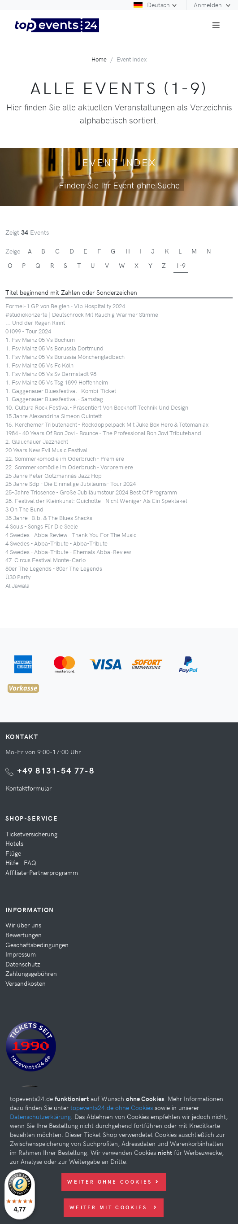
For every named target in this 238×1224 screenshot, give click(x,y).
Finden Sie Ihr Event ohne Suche (119, 185)
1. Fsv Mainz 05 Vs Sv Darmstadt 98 (50, 373)
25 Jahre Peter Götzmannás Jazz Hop (53, 475)
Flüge (13, 852)
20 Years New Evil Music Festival (46, 450)
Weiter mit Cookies (113, 1207)
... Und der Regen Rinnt (35, 322)
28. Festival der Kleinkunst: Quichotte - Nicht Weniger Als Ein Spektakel (96, 500)
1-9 (181, 265)
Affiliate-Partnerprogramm (41, 872)
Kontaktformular (28, 787)
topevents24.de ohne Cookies (111, 1107)
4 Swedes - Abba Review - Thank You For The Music (70, 534)
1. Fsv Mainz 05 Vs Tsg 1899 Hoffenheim (56, 382)
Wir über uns (23, 924)
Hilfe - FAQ (20, 862)
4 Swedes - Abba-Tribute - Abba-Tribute (56, 543)
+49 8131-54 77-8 (56, 770)
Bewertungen (23, 934)
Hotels (14, 843)
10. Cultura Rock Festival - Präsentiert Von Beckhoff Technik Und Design (96, 407)
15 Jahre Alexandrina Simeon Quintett (53, 416)
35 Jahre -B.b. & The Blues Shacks (48, 517)
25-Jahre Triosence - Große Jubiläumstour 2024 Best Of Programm (91, 492)
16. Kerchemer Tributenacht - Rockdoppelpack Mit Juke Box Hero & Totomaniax (106, 424)
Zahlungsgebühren (31, 973)
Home (99, 59)
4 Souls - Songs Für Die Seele (41, 526)
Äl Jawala (17, 585)
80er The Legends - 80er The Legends (53, 568)
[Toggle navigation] (216, 25)
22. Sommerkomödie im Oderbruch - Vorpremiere (69, 467)
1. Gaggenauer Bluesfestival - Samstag (54, 398)
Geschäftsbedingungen (37, 944)
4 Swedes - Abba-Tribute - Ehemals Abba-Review (68, 551)
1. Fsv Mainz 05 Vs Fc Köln (39, 365)
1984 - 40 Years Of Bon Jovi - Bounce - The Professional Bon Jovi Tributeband (103, 433)
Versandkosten (25, 983)
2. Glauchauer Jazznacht (36, 441)
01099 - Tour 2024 (28, 331)
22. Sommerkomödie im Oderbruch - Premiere (64, 458)
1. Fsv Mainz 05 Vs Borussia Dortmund (54, 348)
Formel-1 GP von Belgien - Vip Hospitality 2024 (65, 306)
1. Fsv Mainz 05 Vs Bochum (40, 339)
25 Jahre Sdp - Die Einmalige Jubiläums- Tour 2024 (70, 483)
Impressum (20, 953)
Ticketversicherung (31, 833)
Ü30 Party (17, 577)
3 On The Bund (24, 509)
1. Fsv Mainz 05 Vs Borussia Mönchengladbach (65, 356)
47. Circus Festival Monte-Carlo (45, 560)
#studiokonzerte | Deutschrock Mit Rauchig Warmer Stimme (81, 314)
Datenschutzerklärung (40, 1116)
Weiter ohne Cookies (113, 1181)
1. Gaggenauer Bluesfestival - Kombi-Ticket (60, 390)
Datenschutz (22, 963)
